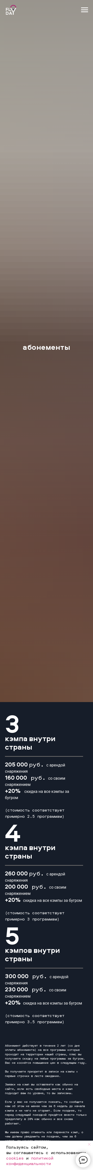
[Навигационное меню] (84, 9)
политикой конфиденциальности (29, 1160)
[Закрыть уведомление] (89, 1144)
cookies (15, 1158)
